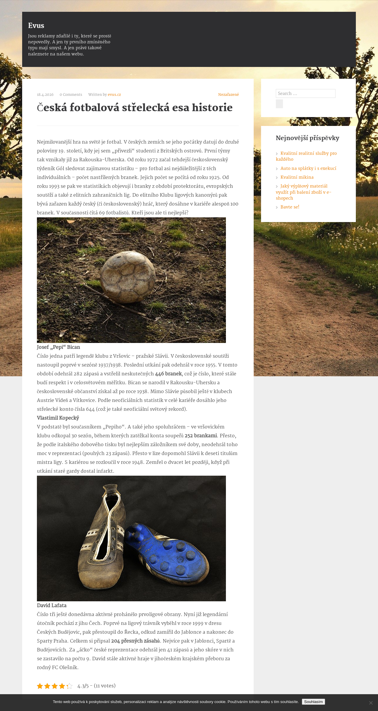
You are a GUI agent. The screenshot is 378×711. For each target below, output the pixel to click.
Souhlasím (313, 701)
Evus (36, 26)
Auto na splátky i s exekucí (308, 168)
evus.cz (114, 95)
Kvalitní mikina (297, 177)
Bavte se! (290, 207)
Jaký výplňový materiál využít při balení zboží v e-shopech (303, 192)
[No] (371, 703)
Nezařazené (228, 95)
